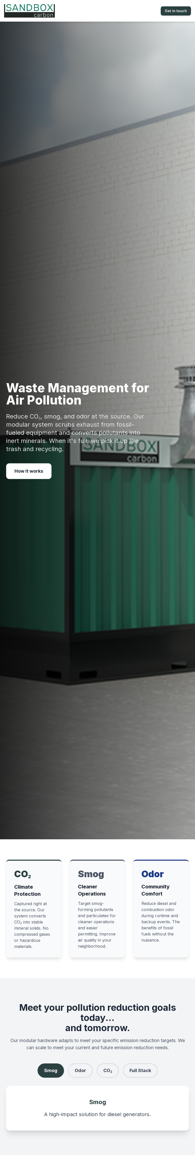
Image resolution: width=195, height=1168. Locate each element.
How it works (28, 471)
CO (107, 1071)
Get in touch (176, 11)
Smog (50, 1070)
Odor (80, 1070)
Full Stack (140, 1070)
